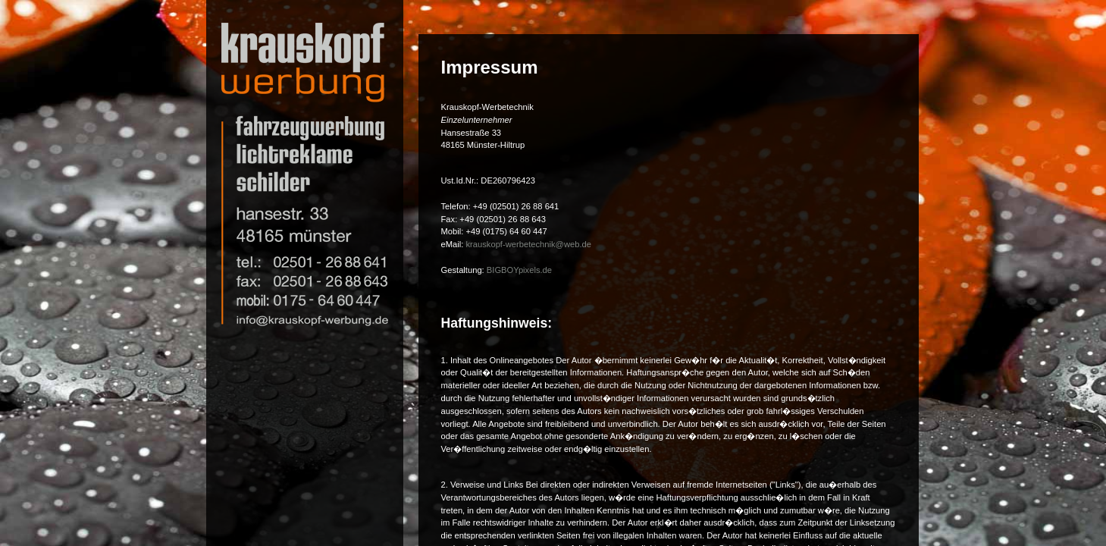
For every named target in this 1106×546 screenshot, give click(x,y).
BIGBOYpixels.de (519, 270)
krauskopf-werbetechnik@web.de (528, 244)
